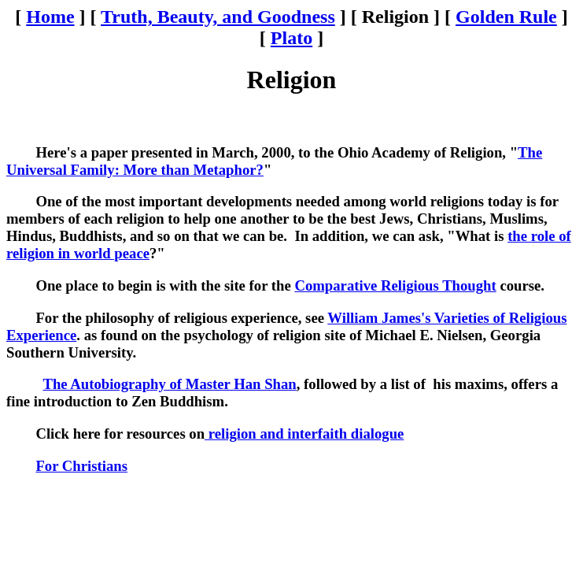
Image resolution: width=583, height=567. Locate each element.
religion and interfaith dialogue (304, 433)
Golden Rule (506, 16)
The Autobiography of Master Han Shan (169, 384)
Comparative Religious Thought (395, 285)
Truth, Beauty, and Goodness (218, 16)
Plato (291, 38)
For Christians (81, 466)
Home (50, 16)
